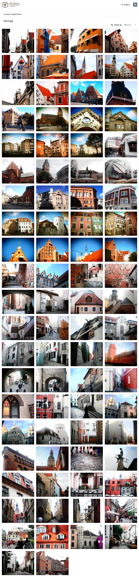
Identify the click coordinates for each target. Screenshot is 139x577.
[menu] (135, 5)
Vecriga (8, 21)
